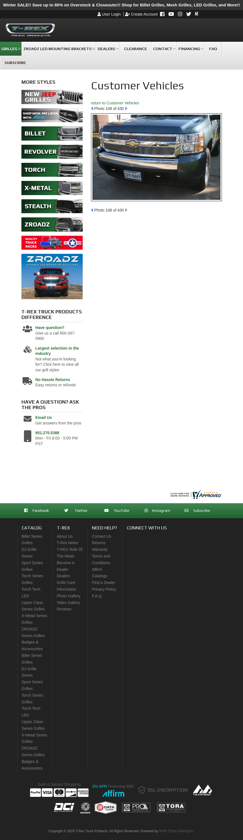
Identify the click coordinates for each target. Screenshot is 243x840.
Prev (92, 108)
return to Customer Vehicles (115, 103)
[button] (10, 49)
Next (126, 108)
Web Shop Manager (176, 831)
